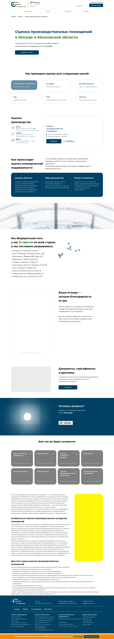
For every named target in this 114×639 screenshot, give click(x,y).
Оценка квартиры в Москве (18, 618)
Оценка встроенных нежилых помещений (70, 618)
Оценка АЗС (88, 453)
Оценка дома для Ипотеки (42, 622)
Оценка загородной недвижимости (20, 624)
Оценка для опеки (87, 620)
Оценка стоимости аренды (64, 455)
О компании (28, 11)
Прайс (25, 609)
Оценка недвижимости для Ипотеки (44, 617)
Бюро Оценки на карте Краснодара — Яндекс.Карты (30, 352)
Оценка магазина (20, 471)
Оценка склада (43, 471)
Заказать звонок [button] (96, 5)
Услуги (48, 11)
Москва (78, 6)
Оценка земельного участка (18, 622)
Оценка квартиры (16, 617)
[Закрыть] (111, 637)
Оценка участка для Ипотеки (42, 624)
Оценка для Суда (86, 618)
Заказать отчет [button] (27, 52)
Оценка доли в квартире (17, 626)
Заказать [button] (54, 141)
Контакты (86, 11)
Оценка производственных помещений (36, 16)
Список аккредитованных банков (44, 630)
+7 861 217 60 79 (96, 2)
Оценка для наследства (88, 617)
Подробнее (68, 387)
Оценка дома (14, 620)
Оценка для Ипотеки (42, 614)
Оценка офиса (42, 453)
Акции (17, 609)
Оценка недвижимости (19, 614)
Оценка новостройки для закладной (44, 618)
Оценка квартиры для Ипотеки (43, 620)
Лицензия (68, 11)
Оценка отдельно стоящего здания (68, 626)
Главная (13, 16)
